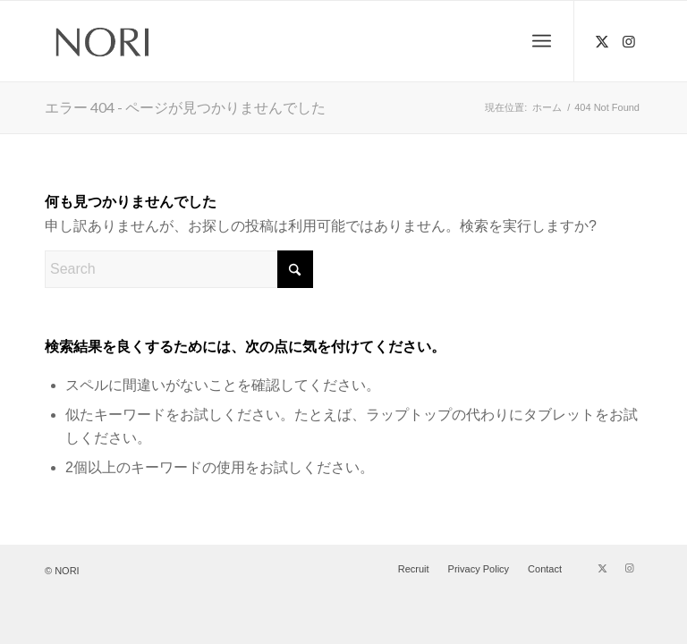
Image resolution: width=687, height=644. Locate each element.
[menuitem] (541, 41)
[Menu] (541, 41)
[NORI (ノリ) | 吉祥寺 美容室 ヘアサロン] (103, 41)
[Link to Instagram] (628, 41)
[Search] (179, 269)
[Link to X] (602, 41)
